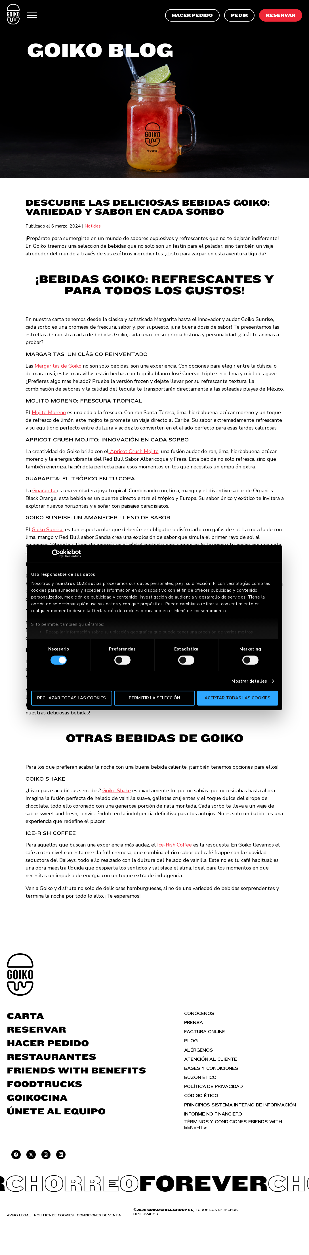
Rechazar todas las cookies (71, 698)
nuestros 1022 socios (78, 583)
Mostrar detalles (249, 681)
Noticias (93, 226)
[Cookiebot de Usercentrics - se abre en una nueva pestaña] (56, 553)
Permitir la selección (154, 698)
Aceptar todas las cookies (237, 698)
